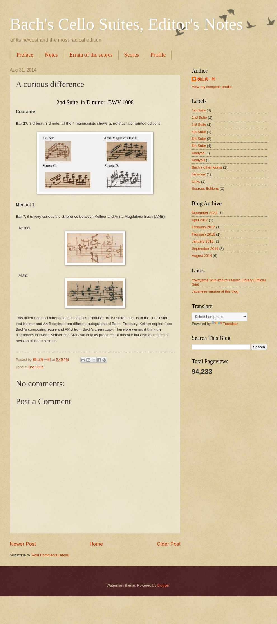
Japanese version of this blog (215, 291)
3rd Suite (199, 124)
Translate (225, 324)
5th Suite (199, 139)
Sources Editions (205, 188)
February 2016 (203, 234)
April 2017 (200, 220)
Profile (158, 55)
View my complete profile (212, 87)
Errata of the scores (91, 55)
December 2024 (204, 213)
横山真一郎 (206, 79)
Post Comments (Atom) (50, 555)
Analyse (198, 153)
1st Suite (199, 110)
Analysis (198, 160)
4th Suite (199, 132)
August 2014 (202, 255)
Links (196, 181)
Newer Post (23, 544)
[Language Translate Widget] (219, 316)
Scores (131, 55)
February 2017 (203, 227)
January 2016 (202, 241)
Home (96, 544)
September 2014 (205, 248)
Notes (51, 55)
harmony (199, 174)
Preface (25, 55)
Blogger (163, 585)
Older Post (168, 544)
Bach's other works (207, 167)
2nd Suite (35, 367)
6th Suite (199, 146)
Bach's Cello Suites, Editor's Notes (126, 24)
